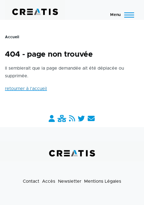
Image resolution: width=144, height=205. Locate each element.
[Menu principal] (120, 15)
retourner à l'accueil (26, 88)
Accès (48, 181)
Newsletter (69, 181)
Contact (31, 181)
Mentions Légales (102, 181)
